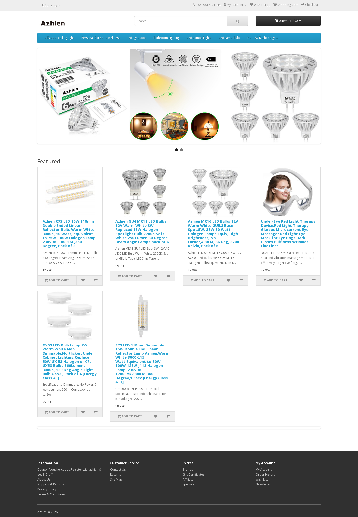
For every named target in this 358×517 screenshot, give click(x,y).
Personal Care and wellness (100, 38)
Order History (265, 474)
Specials (188, 484)
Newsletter (263, 484)
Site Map (116, 479)
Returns (115, 474)
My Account (264, 469)
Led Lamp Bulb (229, 38)
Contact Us (118, 469)
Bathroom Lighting (166, 38)
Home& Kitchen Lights (262, 38)
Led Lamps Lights (199, 38)
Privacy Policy (46, 489)
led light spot (137, 38)
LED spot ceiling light (59, 38)
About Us (43, 479)
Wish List (262, 479)
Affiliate (188, 479)
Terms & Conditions (51, 494)
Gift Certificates (193, 474)
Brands (188, 469)
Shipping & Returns (50, 484)
